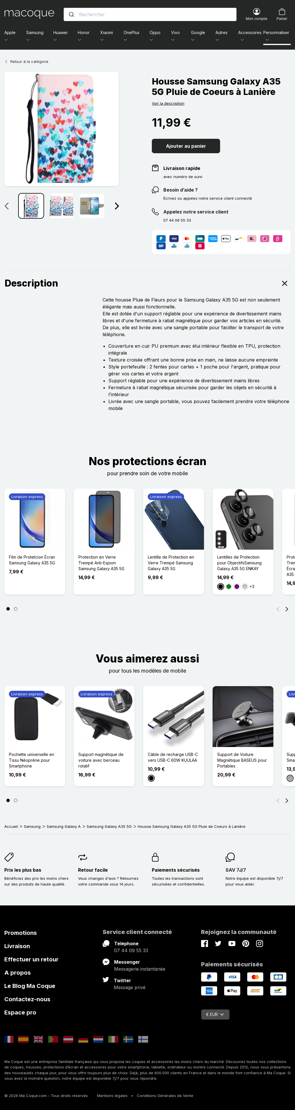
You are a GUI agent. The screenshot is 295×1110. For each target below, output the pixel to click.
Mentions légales (112, 1095)
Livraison (17, 946)
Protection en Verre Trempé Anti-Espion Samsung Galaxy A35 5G (101, 563)
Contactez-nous (27, 999)
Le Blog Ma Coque (29, 985)
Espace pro (20, 1012)
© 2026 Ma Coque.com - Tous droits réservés (46, 1095)
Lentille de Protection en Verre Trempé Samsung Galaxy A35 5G (171, 563)
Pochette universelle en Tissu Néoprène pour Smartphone (31, 760)
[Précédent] (278, 609)
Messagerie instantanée (139, 969)
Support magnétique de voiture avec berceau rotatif (101, 760)
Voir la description (168, 103)
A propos (17, 972)
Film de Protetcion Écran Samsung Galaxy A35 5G (32, 560)
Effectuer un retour (31, 959)
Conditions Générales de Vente (165, 1095)
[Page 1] (8, 609)
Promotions (20, 932)
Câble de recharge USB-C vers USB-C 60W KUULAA (173, 757)
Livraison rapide (181, 168)
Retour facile (93, 870)
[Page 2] (15, 609)
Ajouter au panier (186, 146)
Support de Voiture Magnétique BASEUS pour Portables (242, 760)
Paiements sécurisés (176, 870)
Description (147, 283)
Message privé (129, 987)
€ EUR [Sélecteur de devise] (215, 1014)
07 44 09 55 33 (131, 950)
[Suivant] (287, 609)
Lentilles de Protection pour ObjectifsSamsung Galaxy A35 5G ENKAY (239, 563)
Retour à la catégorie (26, 61)
